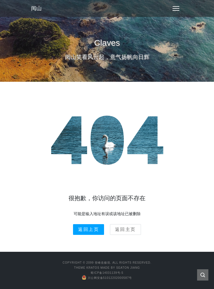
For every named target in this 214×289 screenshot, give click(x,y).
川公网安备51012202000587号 (107, 277)
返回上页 (88, 229)
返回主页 (125, 229)
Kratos (92, 267)
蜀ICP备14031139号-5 (107, 272)
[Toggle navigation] (176, 8)
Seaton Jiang (128, 267)
